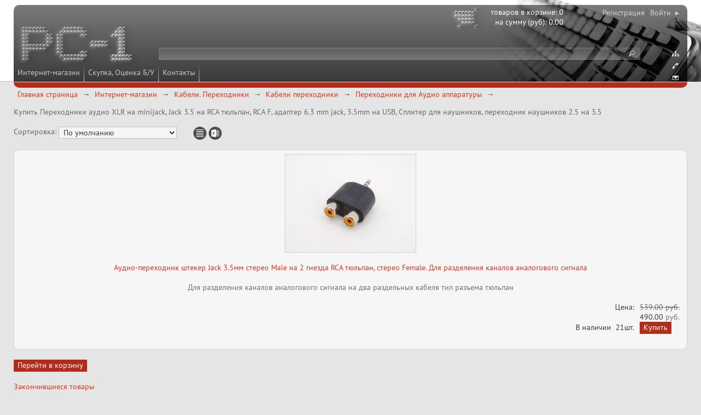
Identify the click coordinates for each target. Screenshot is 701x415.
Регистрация (623, 13)
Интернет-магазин (49, 72)
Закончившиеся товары (54, 386)
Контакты (179, 72)
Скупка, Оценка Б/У (121, 72)
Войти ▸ (664, 13)
